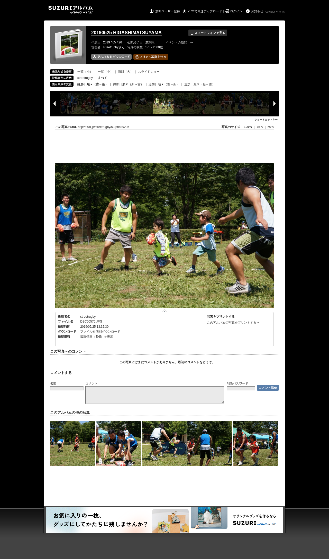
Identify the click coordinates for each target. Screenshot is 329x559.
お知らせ (257, 11)
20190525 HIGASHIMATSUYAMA (126, 32)
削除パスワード (237, 383)
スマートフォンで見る (207, 33)
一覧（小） (85, 72)
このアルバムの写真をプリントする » (233, 322)
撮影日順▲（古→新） (92, 84)
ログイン (236, 11)
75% (260, 127)
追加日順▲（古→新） (164, 84)
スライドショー (149, 72)
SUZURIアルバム (70, 9)
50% (271, 127)
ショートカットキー (266, 119)
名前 (53, 383)
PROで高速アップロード (205, 11)
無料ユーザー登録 (167, 11)
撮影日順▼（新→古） (128, 84)
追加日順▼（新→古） (199, 84)
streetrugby (85, 78)
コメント (91, 383)
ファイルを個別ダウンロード (100, 331)
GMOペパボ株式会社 (276, 11)
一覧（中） (105, 72)
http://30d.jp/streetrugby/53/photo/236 (103, 127)
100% (248, 127)
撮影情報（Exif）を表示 (96, 336)
